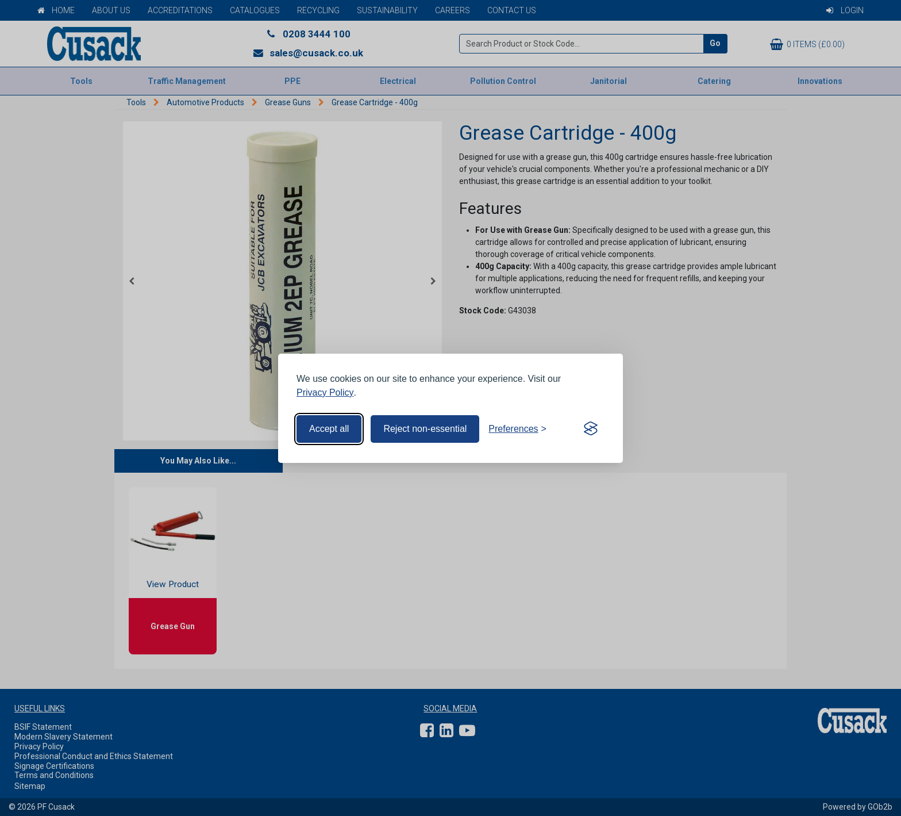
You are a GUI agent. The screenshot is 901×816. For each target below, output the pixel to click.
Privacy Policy (325, 392)
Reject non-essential (425, 429)
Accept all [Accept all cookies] (329, 429)
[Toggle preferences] (517, 429)
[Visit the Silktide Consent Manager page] (590, 429)
